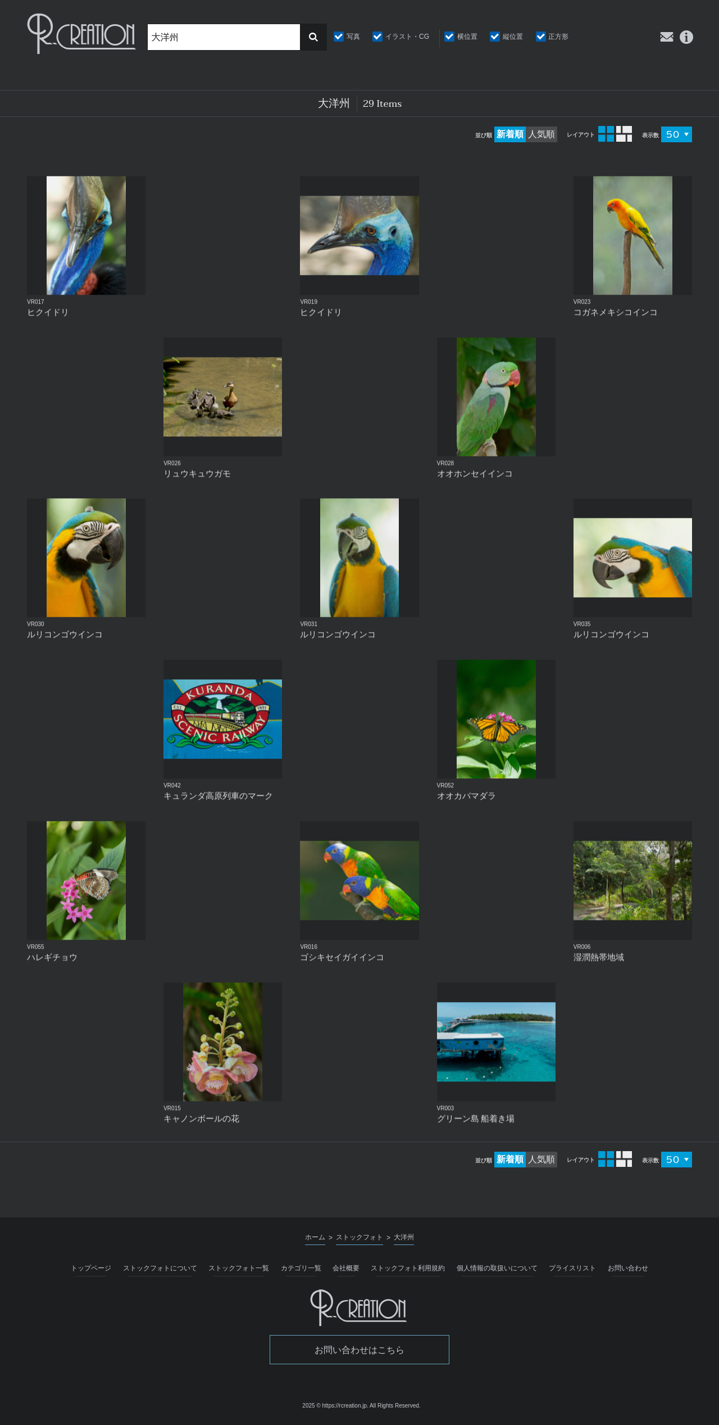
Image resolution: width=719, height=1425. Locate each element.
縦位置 (513, 36)
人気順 (541, 134)
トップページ (91, 1268)
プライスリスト (572, 1268)
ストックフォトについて (160, 1268)
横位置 (467, 36)
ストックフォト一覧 (238, 1268)
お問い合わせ (628, 1268)
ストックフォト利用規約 (408, 1268)
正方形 (558, 36)
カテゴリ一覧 (301, 1268)
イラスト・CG (407, 36)
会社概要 (346, 1268)
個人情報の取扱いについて (497, 1268)
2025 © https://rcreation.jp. (335, 1406)
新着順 (510, 134)
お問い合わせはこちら (359, 1350)
